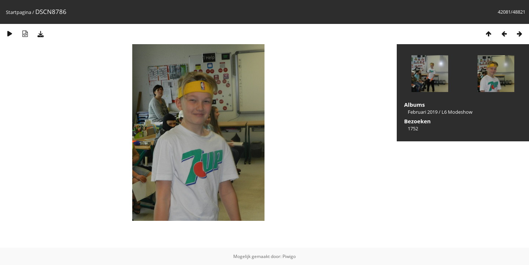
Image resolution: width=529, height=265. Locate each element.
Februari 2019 (423, 112)
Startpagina (18, 12)
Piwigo (289, 256)
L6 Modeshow (457, 112)
